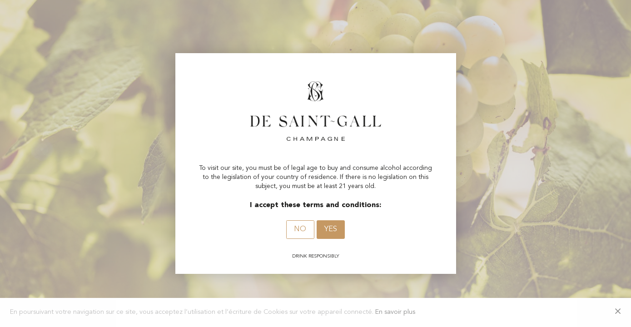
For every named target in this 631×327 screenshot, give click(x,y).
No (300, 229)
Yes (330, 229)
